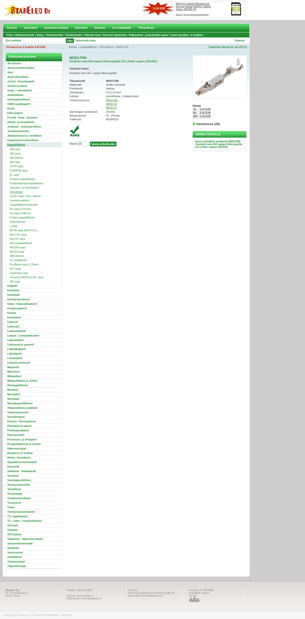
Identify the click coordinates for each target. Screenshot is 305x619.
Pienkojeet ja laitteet (19, 426)
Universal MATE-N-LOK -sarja (26, 277)
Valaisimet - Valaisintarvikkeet (25, 539)
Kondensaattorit (17, 308)
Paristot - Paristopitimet (21, 421)
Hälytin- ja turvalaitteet (20, 122)
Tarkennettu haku (85, 40)
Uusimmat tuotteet (56, 27)
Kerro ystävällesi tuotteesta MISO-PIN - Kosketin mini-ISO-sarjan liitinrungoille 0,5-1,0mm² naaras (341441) (218, 144)
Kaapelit (12, 286)
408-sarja (15, 149)
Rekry (40, 35)
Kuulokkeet (14, 317)
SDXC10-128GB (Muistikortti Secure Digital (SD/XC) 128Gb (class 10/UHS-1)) (193, 7)
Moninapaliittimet (17, 385)
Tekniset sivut (92, 35)
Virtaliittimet (14, 557)
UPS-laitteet (14, 534)
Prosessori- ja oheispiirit (22, 439)
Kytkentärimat (17, 221)
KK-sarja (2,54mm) (20, 209)
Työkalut (12, 530)
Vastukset (13, 548)
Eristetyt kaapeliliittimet (22, 179)
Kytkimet (12, 322)
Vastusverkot (15, 552)
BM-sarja (15, 162)
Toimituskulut (73, 35)
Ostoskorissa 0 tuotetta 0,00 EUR (26, 47)
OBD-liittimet (17, 256)
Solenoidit (13, 466)
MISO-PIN (122, 47)
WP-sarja (15, 281)
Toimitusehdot (54, 35)
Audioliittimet (15, 95)
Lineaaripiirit (14, 358)
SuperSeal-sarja (19, 273)
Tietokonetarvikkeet (19, 498)
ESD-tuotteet (15, 113)
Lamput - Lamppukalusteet (23, 335)
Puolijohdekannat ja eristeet (24, 444)
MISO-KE (112, 100)
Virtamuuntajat (16, 561)
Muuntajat (13, 399)
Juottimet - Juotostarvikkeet (24, 126)
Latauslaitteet (15, 340)
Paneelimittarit (16, 417)
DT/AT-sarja (16, 166)
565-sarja (15, 153)
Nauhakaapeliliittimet (19, 403)
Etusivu (12, 27)
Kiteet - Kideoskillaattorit (22, 304)
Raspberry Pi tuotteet (20, 453)
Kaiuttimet (13, 290)
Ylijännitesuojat (16, 566)
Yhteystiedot (146, 27)
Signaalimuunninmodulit (22, 462)
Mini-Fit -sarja (17, 239)
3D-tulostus (14, 63)
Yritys (9, 35)
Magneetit (13, 367)
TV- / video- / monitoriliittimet (24, 521)
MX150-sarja (17, 251)
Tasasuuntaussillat (18, 484)
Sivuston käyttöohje (114, 35)
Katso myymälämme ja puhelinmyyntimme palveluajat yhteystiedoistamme (151, 594)
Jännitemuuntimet (18, 131)
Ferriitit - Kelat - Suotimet (22, 117)
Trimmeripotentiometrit (21, 512)
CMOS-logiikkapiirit (18, 104)
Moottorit (12, 389)
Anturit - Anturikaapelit (20, 81)
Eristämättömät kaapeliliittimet (26, 183)
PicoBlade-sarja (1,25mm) (24, 264)
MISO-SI (111, 103)
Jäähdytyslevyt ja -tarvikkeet (24, 135)
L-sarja (14, 226)
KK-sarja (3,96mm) (20, 213)
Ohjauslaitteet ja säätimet (22, 408)
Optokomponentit (17, 412)
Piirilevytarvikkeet (18, 430)
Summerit (13, 475)
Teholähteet (14, 489)
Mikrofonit (13, 371)
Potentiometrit (15, 435)
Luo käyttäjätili (121, 27)
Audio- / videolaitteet (19, 90)
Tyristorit (12, 525)
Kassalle (99, 27)
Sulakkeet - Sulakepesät (21, 471)
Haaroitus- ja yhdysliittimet (24, 187)
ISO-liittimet (106, 47)
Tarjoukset (30, 27)
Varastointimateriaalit (20, 543)
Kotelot (11, 313)
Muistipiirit (13, 394)
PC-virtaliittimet (18, 260)
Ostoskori (81, 27)
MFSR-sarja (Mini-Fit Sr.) (24, 230)
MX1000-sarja (17, 247)
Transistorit (14, 502)
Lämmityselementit (18, 362)
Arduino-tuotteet (17, 86)
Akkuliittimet (16, 157)
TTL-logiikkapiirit (17, 516)
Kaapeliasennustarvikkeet (22, 140)
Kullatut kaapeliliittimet (22, 217)
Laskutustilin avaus (156, 35)
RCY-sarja (15, 268)
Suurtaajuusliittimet (19, 480)
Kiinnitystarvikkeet (18, 299)
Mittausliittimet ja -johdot (22, 380)
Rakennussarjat (16, 448)
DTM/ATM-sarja (18, 170)
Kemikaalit (13, 295)
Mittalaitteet (14, 376)
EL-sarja (14, 175)
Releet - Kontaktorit (18, 457)
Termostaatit (14, 493)
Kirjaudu (240, 40)
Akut (10, 72)
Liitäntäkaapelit (16, 349)
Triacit (11, 507)
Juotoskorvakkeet (19, 200)
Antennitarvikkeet (17, 77)
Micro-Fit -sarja (18, 234)
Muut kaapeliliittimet (21, 243)
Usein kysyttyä (179, 35)
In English (197, 35)
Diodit (10, 108)
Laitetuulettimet (16, 331)
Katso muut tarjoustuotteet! (192, 15)
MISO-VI (111, 107)
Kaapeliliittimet (89, 47)
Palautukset (136, 35)
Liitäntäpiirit (14, 353)
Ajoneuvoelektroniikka (20, 68)
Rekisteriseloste (25, 35)
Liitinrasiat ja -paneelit (20, 344)
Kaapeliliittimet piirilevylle (24, 204)
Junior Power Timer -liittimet (25, 196)
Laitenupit (13, 326)
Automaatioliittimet (18, 99)
